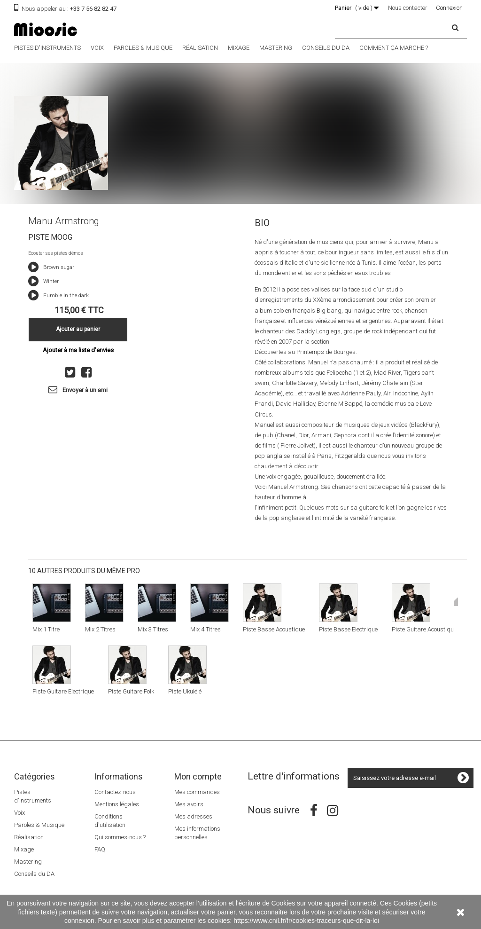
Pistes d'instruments (47, 47)
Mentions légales (116, 804)
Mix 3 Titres (153, 629)
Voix (97, 47)
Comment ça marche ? (393, 47)
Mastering (275, 47)
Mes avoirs (188, 804)
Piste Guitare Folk (131, 691)
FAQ (99, 849)
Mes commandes (197, 791)
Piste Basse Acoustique (274, 629)
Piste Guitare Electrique (63, 691)
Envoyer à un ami (85, 390)
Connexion (449, 7)
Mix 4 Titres (205, 629)
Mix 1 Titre (46, 629)
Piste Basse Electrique (348, 629)
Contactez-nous (115, 791)
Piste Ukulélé (185, 691)
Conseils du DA (325, 47)
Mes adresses (193, 816)
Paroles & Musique (143, 47)
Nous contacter (407, 7)
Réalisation (200, 47)
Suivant (456, 602)
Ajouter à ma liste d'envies (78, 350)
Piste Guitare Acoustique (424, 629)
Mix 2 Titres (100, 629)
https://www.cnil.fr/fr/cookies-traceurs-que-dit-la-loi (306, 920)
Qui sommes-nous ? (120, 837)
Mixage (238, 47)
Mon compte (198, 776)
